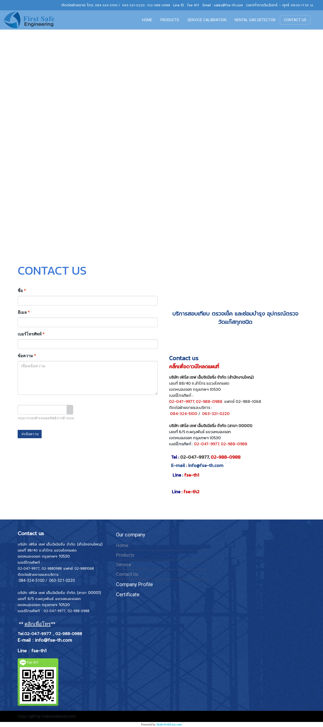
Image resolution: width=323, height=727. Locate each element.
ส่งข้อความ (30, 434)
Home (122, 545)
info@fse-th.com (205, 465)
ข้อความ (27, 355)
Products (125, 555)
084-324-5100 (106, 5)
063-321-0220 (133, 5)
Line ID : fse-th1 (186, 5)
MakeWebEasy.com (169, 724)
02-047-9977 (181, 401)
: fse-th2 (185, 491)
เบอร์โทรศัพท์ (31, 334)
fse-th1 (186, 475)
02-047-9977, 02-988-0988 (220, 444)
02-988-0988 (159, 5)
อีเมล (24, 312)
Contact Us (127, 574)
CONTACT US (295, 20)
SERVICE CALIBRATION (206, 20)
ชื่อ (22, 290)
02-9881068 (84, 568)
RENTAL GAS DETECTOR (255, 20)
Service (123, 564)
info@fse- (46, 640)
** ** (38, 624)
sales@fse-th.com (228, 5)
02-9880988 (52, 568)
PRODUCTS (169, 20)
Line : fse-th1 (33, 650)
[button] (315, 20)
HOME (147, 20)
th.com (64, 640)
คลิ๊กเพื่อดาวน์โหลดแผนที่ (194, 366)
